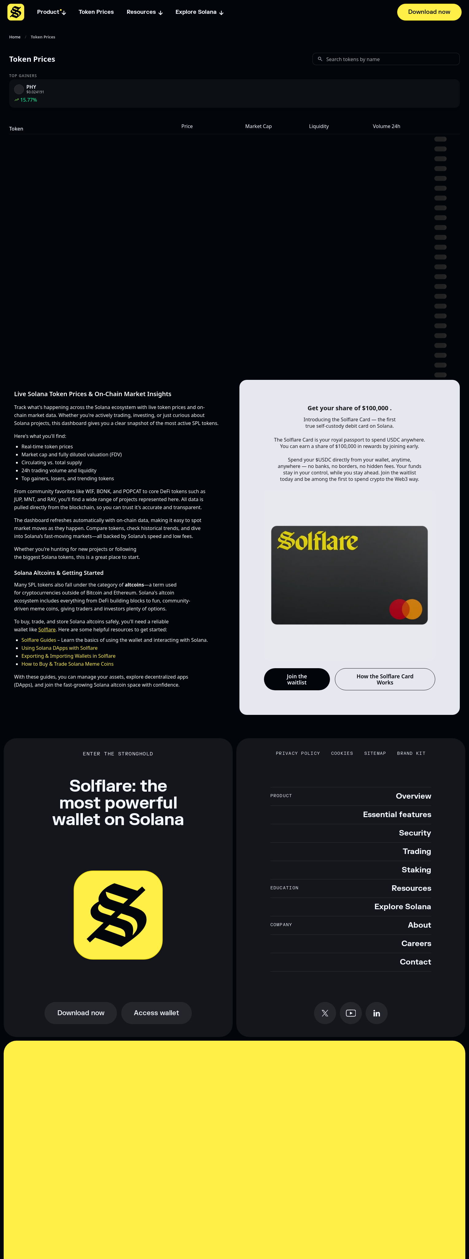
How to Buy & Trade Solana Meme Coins (67, 664)
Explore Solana (402, 907)
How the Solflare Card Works (385, 679)
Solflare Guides (38, 640)
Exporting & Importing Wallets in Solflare (68, 656)
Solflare (47, 629)
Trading (417, 852)
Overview (413, 796)
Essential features (397, 815)
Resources (411, 888)
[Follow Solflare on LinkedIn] (377, 1013)
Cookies (342, 753)
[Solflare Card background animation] (349, 575)
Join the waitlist (297, 679)
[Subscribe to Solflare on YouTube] (351, 1013)
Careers (416, 944)
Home (15, 37)
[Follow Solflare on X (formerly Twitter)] (325, 1013)
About (419, 925)
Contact (415, 962)
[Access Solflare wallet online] (156, 1013)
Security (415, 833)
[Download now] (429, 12)
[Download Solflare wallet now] (81, 1013)
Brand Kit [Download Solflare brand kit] (411, 753)
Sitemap (375, 753)
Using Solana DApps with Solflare (59, 648)
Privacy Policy (298, 753)
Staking (416, 870)
